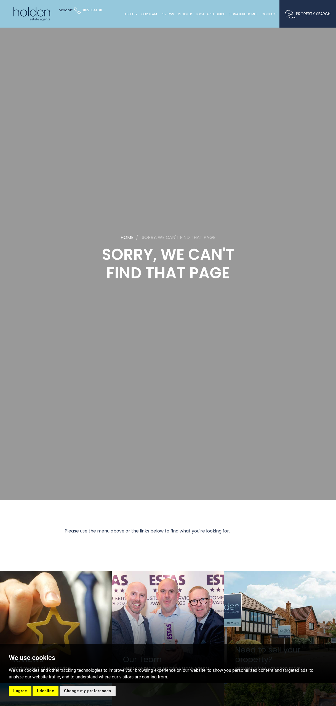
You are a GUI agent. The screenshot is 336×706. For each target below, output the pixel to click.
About (130, 14)
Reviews (167, 14)
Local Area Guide (210, 14)
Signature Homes (243, 14)
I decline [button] (45, 691)
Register (185, 14)
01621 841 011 (88, 10)
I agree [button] (20, 691)
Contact (269, 14)
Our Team (149, 14)
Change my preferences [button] (87, 691)
